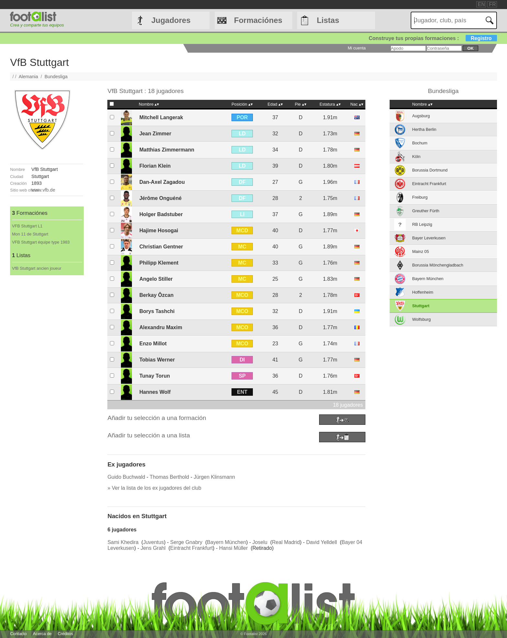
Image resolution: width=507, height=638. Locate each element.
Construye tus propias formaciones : (433, 38)
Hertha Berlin (424, 129)
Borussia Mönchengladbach (437, 265)
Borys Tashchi (157, 311)
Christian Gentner (161, 246)
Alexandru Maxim (160, 327)
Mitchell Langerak (161, 117)
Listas (328, 20)
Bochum (419, 143)
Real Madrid (286, 542)
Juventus (153, 542)
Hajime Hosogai (158, 230)
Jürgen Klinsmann (214, 477)
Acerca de (42, 633)
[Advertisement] (46, 372)
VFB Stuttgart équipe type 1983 (41, 242)
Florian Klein (155, 166)
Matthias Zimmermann (166, 149)
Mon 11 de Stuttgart (30, 234)
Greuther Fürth (425, 210)
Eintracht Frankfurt (191, 548)
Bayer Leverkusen (429, 237)
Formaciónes (258, 20)
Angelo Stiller (156, 279)
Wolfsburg (421, 319)
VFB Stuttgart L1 (27, 226)
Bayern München (226, 542)
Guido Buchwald (126, 477)
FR (492, 4)
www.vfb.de (43, 190)
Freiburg (420, 197)
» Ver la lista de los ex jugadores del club (154, 488)
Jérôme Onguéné (160, 198)
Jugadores (170, 20)
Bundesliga (56, 76)
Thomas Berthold (169, 477)
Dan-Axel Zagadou (162, 182)
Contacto (18, 633)
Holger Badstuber (161, 214)
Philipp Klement (158, 263)
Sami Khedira (122, 542)
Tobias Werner (157, 359)
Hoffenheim (422, 292)
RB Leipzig (422, 224)
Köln (416, 156)
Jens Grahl (153, 548)
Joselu (260, 542)
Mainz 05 (420, 251)
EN (481, 4)
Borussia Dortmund (430, 170)
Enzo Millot (153, 343)
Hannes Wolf (155, 392)
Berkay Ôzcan (156, 295)
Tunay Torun (154, 376)
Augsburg (421, 115)
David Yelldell (321, 542)
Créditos (65, 633)
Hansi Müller (233, 548)
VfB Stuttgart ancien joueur (36, 268)
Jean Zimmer (155, 133)
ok (470, 48)
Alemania (28, 76)
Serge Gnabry (186, 542)
